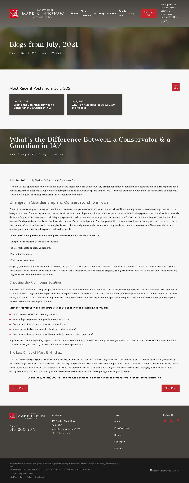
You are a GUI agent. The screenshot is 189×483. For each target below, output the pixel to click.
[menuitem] (13, 477)
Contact (118, 448)
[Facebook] (178, 420)
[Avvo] (164, 420)
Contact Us (148, 13)
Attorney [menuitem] (99, 13)
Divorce (118, 435)
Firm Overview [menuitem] (86, 13)
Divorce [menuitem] (111, 13)
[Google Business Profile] (171, 420)
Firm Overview (121, 428)
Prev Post (18, 388)
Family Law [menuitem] (122, 13)
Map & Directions (61, 433)
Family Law (119, 441)
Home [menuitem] (74, 13)
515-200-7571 (22, 429)
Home (117, 421)
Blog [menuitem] (131, 13)
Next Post (170, 388)
